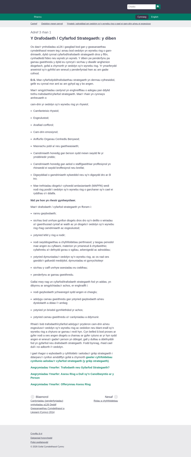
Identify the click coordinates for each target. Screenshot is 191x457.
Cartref (34, 24)
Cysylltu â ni (36, 433)
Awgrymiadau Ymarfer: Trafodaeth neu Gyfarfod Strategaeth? (70, 367)
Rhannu (38, 17)
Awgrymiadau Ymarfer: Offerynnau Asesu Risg (61, 384)
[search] (158, 6)
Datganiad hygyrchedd (41, 438)
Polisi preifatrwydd (39, 442)
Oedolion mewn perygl (52, 24)
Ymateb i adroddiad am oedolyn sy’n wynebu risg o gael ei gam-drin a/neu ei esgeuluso (109, 24)
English (154, 17)
